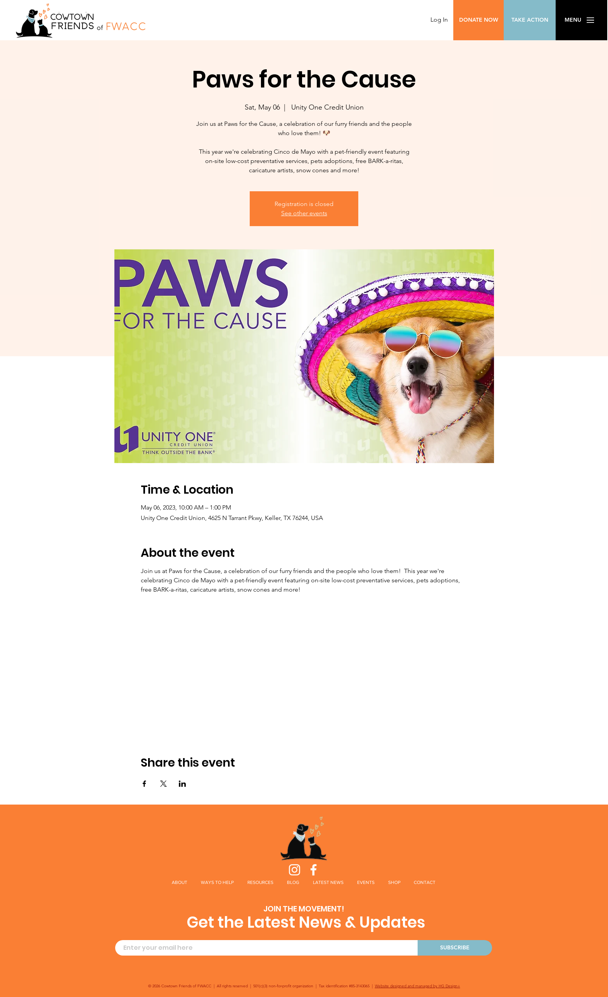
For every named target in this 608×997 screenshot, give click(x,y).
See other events (304, 213)
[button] (573, 20)
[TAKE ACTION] (530, 20)
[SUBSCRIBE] (455, 948)
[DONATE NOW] (478, 20)
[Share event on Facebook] (144, 784)
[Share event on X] (163, 784)
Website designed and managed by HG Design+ (417, 985)
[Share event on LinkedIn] (182, 784)
